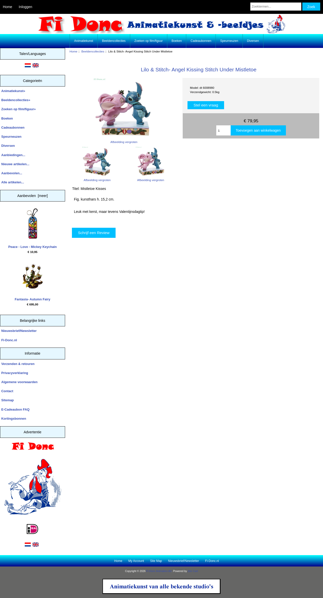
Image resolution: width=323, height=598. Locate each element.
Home (7, 7)
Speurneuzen (229, 41)
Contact (7, 391)
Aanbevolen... (11, 173)
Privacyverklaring (14, 373)
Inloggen (25, 7)
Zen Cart (193, 571)
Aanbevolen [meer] (32, 196)
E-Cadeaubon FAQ (15, 409)
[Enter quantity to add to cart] (223, 130)
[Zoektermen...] (275, 7)
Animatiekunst (83, 41)
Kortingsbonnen (13, 418)
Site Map (156, 561)
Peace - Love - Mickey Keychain (32, 228)
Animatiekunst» (13, 91)
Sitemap (7, 400)
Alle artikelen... (12, 182)
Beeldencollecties (93, 51)
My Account (136, 561)
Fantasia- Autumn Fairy (32, 281)
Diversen (253, 41)
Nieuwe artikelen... (15, 164)
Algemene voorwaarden (19, 382)
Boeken (177, 41)
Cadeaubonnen (201, 41)
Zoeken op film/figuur (148, 41)
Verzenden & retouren (18, 364)
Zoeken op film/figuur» (18, 109)
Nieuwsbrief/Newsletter (19, 331)
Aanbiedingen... (13, 155)
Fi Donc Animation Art (159, 571)
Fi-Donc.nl (9, 340)
